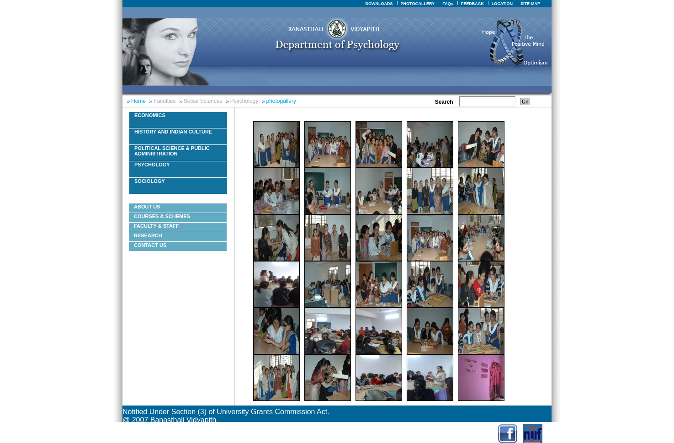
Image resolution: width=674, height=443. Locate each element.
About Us (147, 206)
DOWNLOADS (379, 3)
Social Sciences (203, 101)
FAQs (447, 3)
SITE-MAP (530, 3)
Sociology (149, 181)
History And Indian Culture (173, 131)
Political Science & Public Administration (172, 150)
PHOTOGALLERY (418, 3)
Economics (149, 115)
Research (148, 235)
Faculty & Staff (156, 226)
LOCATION (502, 3)
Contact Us (150, 245)
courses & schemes (162, 216)
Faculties (164, 101)
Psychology (244, 101)
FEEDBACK (472, 3)
